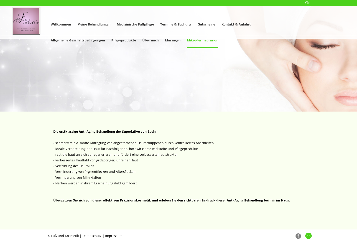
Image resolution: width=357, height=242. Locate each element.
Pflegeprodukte (123, 40)
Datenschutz (92, 236)
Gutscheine (206, 24)
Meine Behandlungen (93, 24)
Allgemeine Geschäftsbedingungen (78, 40)
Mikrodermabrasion (202, 40)
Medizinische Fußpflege (135, 24)
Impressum (113, 236)
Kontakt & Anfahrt (236, 24)
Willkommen (61, 24)
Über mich (150, 40)
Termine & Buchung (175, 24)
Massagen (173, 40)
